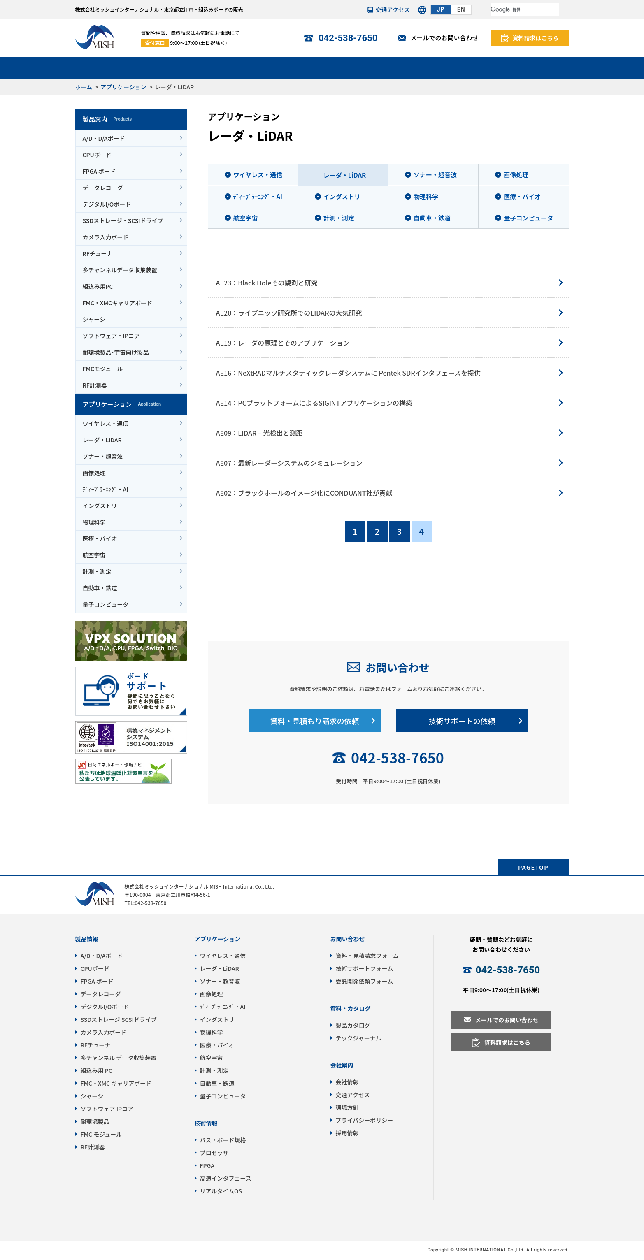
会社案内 (341, 1065)
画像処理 (94, 473)
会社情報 (533, 67)
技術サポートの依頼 (462, 720)
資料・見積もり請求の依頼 (314, 720)
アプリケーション (181, 67)
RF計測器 (95, 385)
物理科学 (94, 522)
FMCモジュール (103, 368)
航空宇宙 (94, 555)
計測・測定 (97, 571)
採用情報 (347, 1133)
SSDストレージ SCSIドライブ (119, 1019)
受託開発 (322, 67)
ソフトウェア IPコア (107, 1109)
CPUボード (97, 155)
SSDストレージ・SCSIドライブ (123, 220)
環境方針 (347, 1107)
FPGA (207, 1165)
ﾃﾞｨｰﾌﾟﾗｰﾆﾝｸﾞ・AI (105, 489)
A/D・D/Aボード (104, 138)
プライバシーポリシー (364, 1120)
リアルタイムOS (221, 1191)
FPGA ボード (99, 171)
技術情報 (392, 67)
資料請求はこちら (536, 38)
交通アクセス (393, 9)
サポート (251, 67)
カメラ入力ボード (106, 237)
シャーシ (94, 319)
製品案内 (110, 67)
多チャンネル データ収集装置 (119, 1057)
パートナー (463, 67)
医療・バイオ (100, 538)
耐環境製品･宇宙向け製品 (116, 352)
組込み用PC (98, 286)
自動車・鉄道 (100, 588)
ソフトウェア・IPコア (111, 336)
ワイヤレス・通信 (106, 423)
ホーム (84, 87)
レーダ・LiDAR (102, 440)
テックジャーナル (358, 1038)
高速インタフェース (225, 1178)
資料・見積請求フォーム (367, 955)
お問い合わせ (397, 667)
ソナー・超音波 (103, 456)
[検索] (525, 9)
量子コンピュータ (106, 604)
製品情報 (86, 939)
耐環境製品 (95, 1121)
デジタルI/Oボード (107, 204)
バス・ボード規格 (223, 1140)
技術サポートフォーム (364, 968)
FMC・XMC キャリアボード (116, 1083)
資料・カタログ (350, 1008)
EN (461, 9)
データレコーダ (103, 187)
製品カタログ (353, 1025)
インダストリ (100, 505)
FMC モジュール (101, 1134)
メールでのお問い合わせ (444, 37)
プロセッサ (214, 1153)
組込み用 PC (96, 1070)
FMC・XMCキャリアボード (118, 303)
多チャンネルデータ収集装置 (120, 270)
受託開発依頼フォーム (364, 981)
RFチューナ (98, 253)
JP (440, 9)
